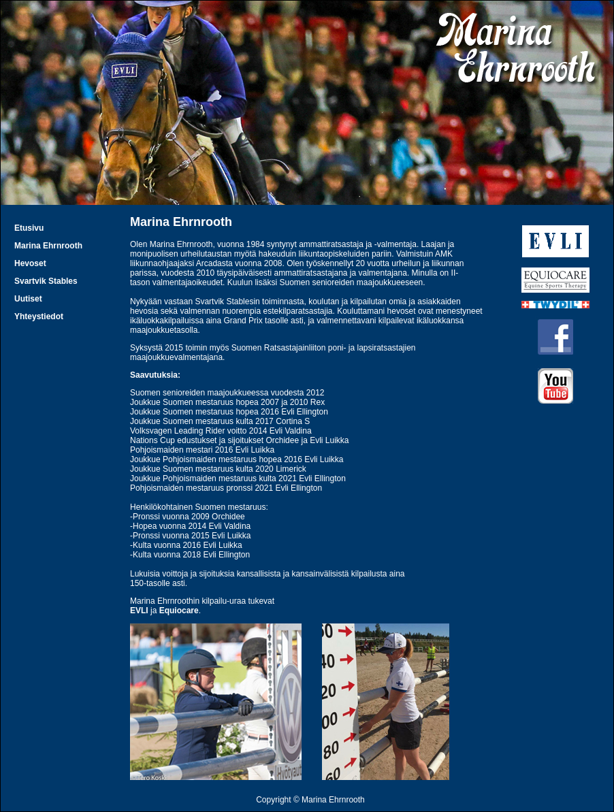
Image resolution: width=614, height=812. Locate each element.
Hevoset (30, 263)
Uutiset (28, 299)
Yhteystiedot (38, 316)
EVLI (139, 610)
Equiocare (179, 610)
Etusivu (29, 228)
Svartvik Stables (46, 281)
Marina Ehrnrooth (48, 245)
